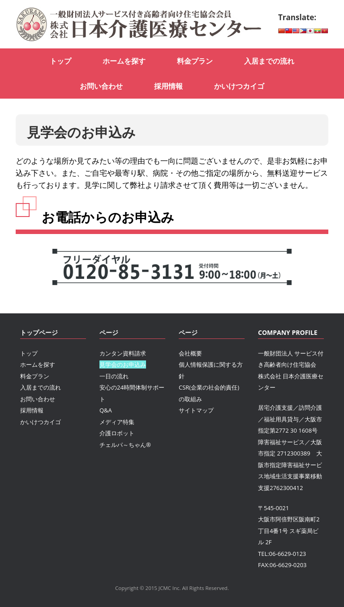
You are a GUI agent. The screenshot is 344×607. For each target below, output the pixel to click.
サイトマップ (196, 410)
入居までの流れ (269, 61)
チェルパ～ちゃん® (125, 445)
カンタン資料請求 (122, 353)
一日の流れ (114, 376)
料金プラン (195, 61)
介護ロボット (116, 433)
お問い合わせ (101, 86)
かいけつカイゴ (239, 86)
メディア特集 (116, 422)
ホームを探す (124, 61)
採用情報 (168, 86)
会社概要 (190, 353)
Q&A (105, 410)
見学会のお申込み (122, 364)
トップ (60, 61)
